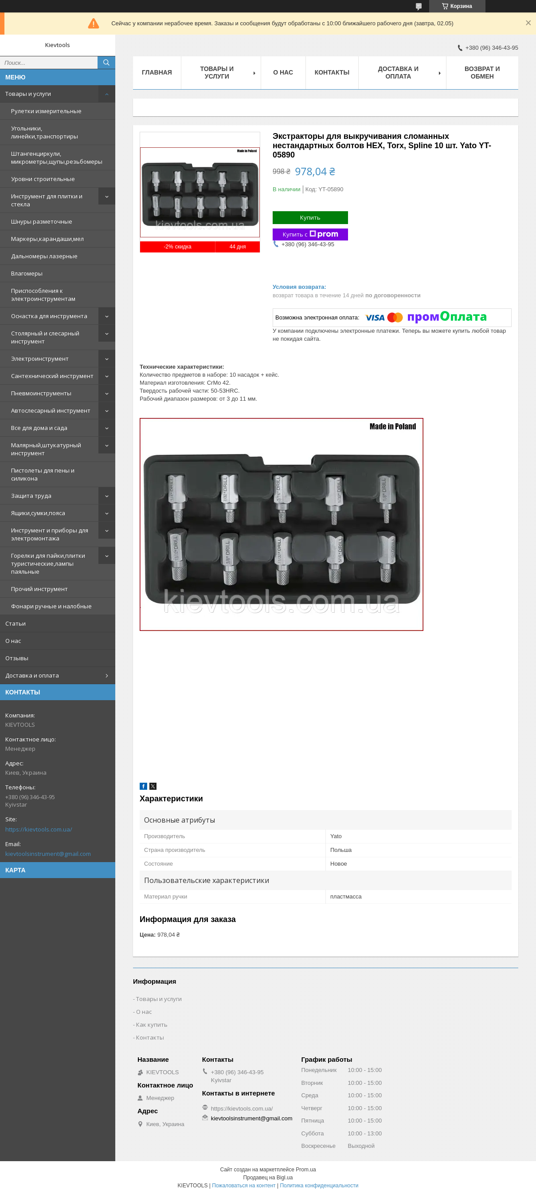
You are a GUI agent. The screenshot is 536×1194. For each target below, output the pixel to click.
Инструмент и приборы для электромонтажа (49, 534)
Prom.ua (306, 1169)
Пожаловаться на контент (243, 1185)
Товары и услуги (28, 94)
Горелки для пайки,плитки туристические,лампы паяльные (48, 563)
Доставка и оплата (32, 675)
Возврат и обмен (482, 72)
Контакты (332, 72)
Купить (310, 217)
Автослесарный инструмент (50, 410)
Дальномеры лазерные (44, 256)
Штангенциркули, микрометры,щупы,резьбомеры (56, 158)
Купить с (310, 234)
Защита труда (31, 496)
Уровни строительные (43, 179)
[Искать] (106, 62)
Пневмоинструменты (41, 393)
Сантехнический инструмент (52, 376)
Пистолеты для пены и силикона (42, 474)
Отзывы (16, 658)
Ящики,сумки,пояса (38, 513)
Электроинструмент (40, 359)
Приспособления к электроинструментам (43, 295)
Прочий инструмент (39, 589)
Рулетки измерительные (46, 111)
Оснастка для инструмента (49, 316)
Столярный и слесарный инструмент (45, 337)
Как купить (152, 1024)
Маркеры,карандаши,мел (47, 239)
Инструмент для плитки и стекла (46, 200)
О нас (13, 641)
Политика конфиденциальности (319, 1185)
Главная (157, 72)
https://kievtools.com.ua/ (38, 829)
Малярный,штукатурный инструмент (46, 449)
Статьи (15, 623)
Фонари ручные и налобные (51, 606)
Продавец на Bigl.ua (268, 1177)
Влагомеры (27, 273)
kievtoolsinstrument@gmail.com (48, 854)
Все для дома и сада (39, 428)
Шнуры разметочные (41, 221)
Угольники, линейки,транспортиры (44, 132)
